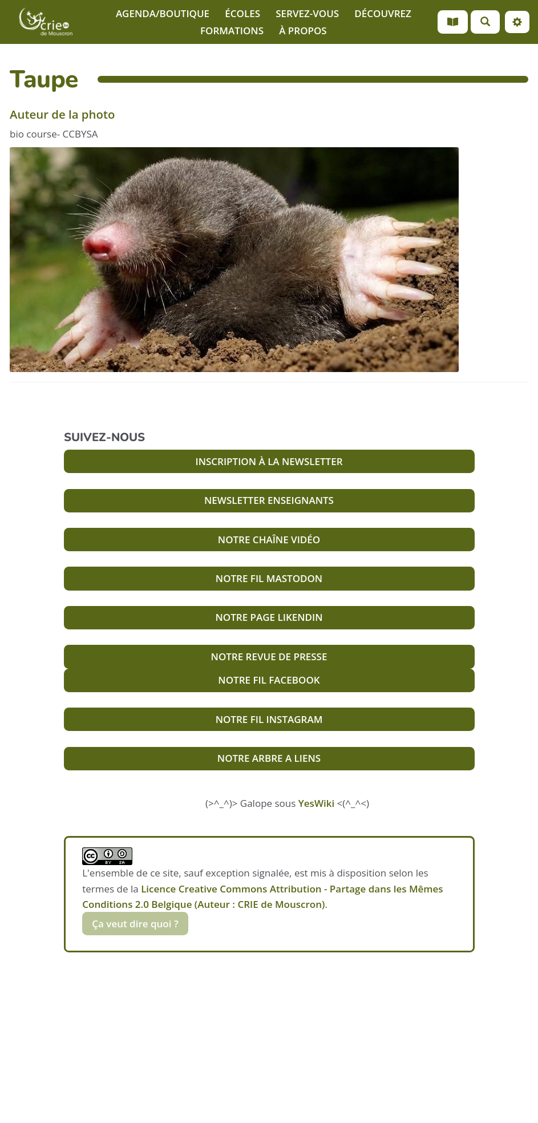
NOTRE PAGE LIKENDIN (268, 617)
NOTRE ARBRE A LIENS (269, 758)
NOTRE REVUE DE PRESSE (269, 656)
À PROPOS (303, 30)
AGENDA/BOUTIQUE (162, 13)
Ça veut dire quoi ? (135, 923)
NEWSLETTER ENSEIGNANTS (269, 500)
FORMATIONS (232, 30)
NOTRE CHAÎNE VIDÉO (269, 539)
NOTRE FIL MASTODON (269, 578)
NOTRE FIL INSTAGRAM (269, 719)
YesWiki (316, 803)
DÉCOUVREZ (382, 13)
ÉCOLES (242, 13)
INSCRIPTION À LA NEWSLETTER (268, 461)
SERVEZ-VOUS (307, 13)
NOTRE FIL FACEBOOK (268, 679)
